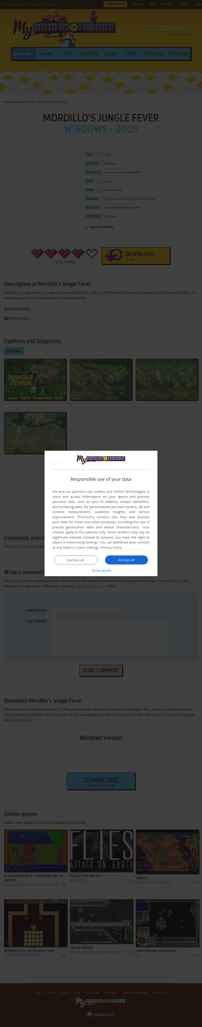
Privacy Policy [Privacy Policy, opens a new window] (111, 547)
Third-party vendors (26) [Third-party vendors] (97, 517)
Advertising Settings (82, 542)
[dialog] (101, 513)
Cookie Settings (87, 547)
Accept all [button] (127, 560)
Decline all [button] (75, 560)
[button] (101, 570)
